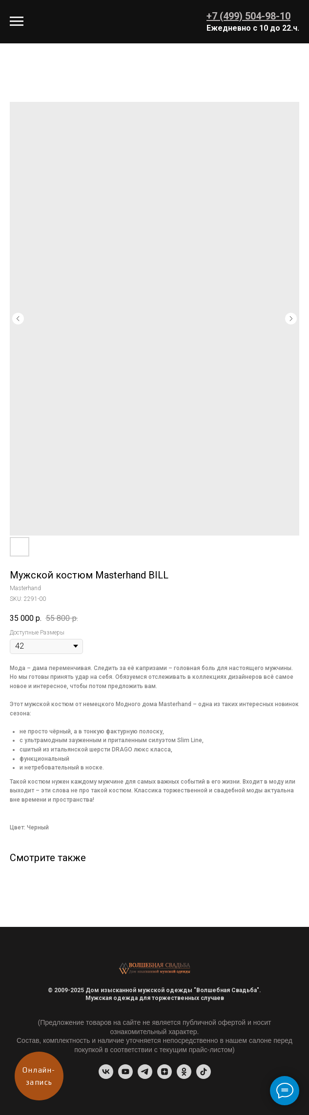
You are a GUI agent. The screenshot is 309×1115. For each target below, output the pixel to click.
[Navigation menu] (16, 21)
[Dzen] (164, 1076)
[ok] (184, 1076)
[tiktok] (203, 1076)
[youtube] (125, 1076)
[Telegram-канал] (145, 1076)
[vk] (106, 1076)
